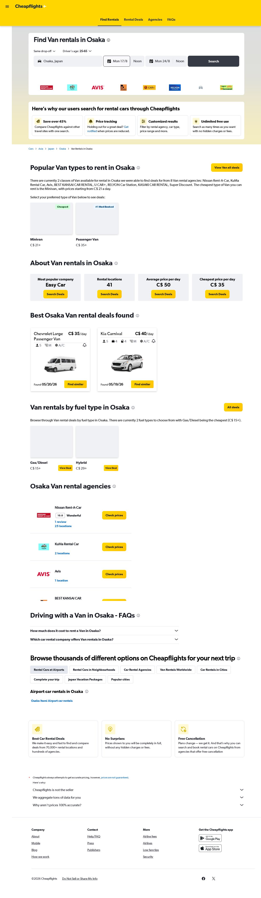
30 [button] (62, 151)
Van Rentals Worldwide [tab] (177, 669)
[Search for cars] (7, 37)
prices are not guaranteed (116, 777)
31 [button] (73, 151)
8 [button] (123, 111)
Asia (42, 148)
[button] (7, 6)
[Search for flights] (7, 19)
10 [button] (73, 121)
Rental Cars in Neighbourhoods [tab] (95, 669)
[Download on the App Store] (211, 848)
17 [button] (73, 131)
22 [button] (123, 131)
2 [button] (63, 111)
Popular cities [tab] (122, 679)
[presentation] (110, 40)
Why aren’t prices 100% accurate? (140, 804)
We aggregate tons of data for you (140, 797)
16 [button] (63, 131)
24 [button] (73, 141)
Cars (32, 148)
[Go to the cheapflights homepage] (31, 6)
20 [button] (103, 131)
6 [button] (103, 111)
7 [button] (113, 111)
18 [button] (83, 131)
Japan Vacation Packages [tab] (87, 679)
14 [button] (113, 121)
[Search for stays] (7, 28)
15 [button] (123, 121)
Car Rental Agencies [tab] (139, 669)
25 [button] (83, 141)
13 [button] (103, 121)
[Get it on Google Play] (211, 838)
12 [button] (93, 121)
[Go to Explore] (7, 55)
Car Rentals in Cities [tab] (215, 669)
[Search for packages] (7, 46)
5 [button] (93, 111)
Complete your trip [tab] (48, 679)
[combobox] (46, 51)
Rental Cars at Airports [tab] (50, 669)
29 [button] (123, 141)
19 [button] (93, 131)
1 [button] (123, 101)
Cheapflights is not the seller (140, 789)
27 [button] (103, 141)
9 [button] (63, 121)
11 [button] (82, 121)
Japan (53, 148)
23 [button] (62, 141)
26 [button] (93, 141)
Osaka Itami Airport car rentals (53, 700)
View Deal (67, 468)
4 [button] (83, 111)
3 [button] (73, 111)
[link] (228, 167)
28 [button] (113, 141)
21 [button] (113, 131)
